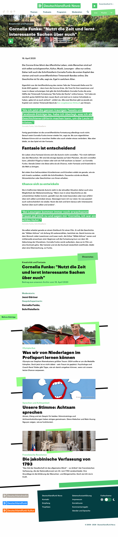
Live (95, 13)
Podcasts (47, 12)
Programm (61, 12)
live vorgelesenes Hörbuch (68, 103)
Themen (33, 12)
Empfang (46, 503)
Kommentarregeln (80, 507)
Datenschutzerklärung (82, 495)
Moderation (77, 12)
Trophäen (46, 507)
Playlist (104, 13)
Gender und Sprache (81, 510)
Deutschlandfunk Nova (52, 495)
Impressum (77, 499)
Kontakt (45, 499)
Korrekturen (77, 503)
